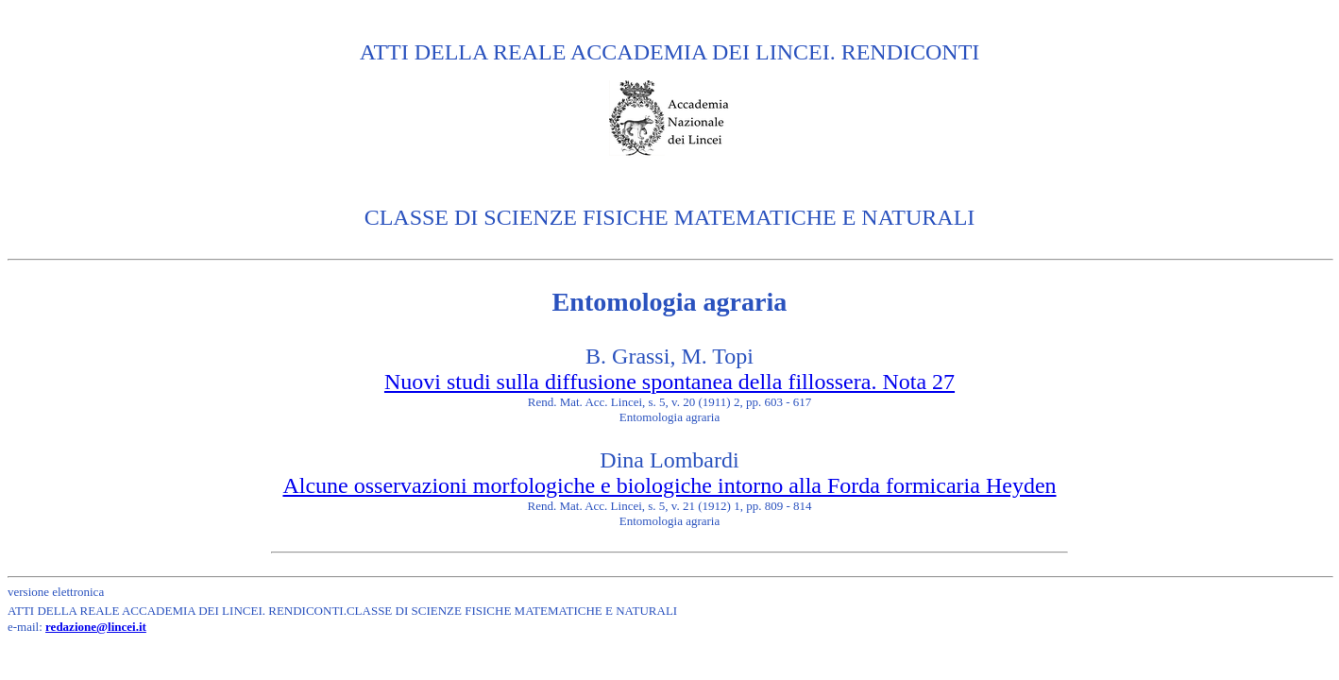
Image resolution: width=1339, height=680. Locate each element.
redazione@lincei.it (95, 627)
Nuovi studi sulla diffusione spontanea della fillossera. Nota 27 (669, 381)
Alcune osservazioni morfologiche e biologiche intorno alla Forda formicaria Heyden (669, 485)
